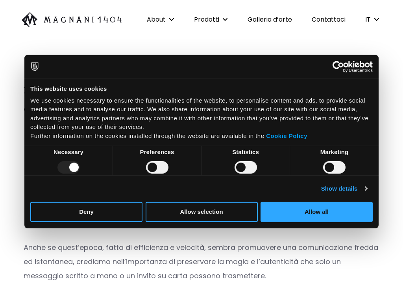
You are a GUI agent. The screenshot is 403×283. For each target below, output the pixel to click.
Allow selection (201, 211)
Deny (86, 211)
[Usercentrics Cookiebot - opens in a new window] (338, 67)
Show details (339, 188)
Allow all (317, 211)
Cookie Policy (286, 135)
